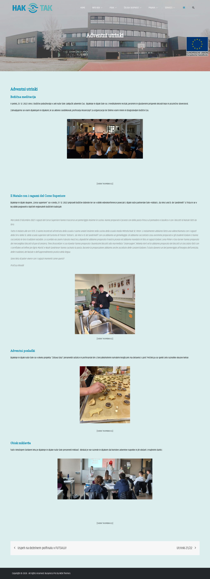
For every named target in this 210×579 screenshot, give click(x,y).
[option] (104, 139)
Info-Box (97, 8)
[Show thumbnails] (105, 183)
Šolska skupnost (132, 8)
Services (170, 8)
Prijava (153, 8)
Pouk (113, 8)
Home (82, 8)
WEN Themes (64, 573)
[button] (193, 8)
